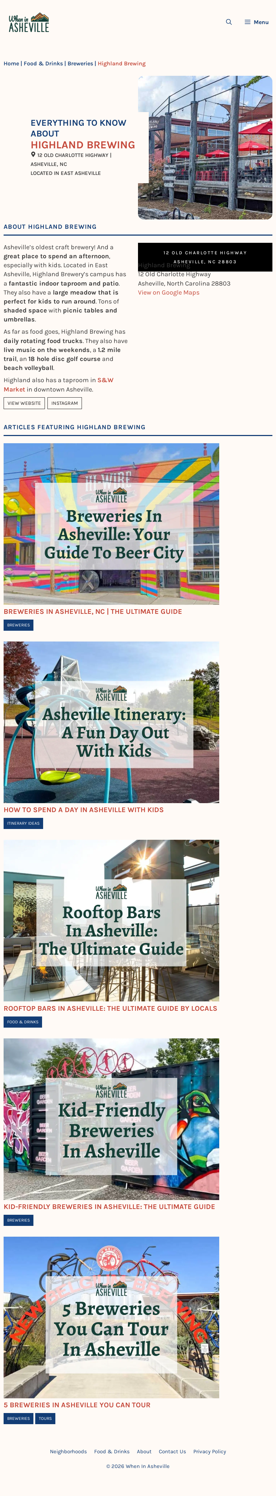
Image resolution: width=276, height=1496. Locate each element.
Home (11, 63)
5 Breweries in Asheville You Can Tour (77, 1405)
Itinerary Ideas (23, 823)
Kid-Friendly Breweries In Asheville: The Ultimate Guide (109, 1207)
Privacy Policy (209, 1451)
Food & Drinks (43, 63)
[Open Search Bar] (229, 22)
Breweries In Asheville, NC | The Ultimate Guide (93, 611)
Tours (45, 1418)
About (144, 1451)
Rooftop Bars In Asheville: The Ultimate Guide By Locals (110, 1008)
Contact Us (172, 1451)
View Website (24, 403)
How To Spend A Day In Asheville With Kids (84, 810)
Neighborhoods (68, 1451)
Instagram (64, 403)
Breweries (80, 63)
